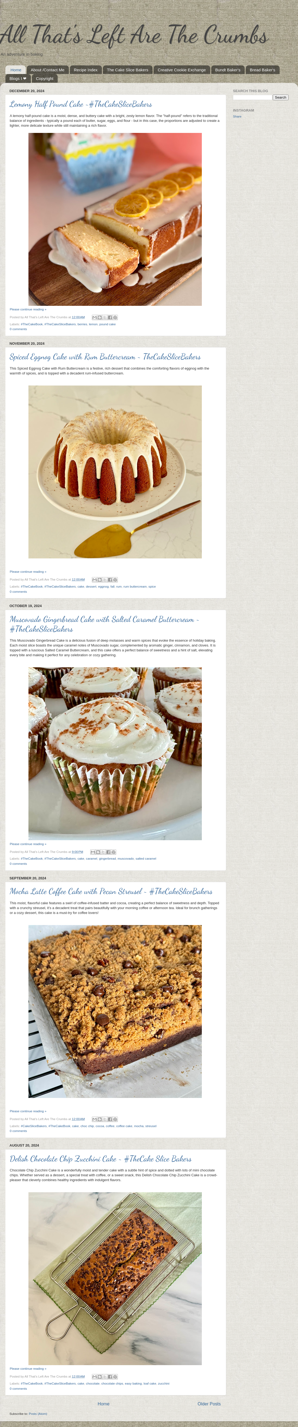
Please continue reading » (28, 309)
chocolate (92, 1383)
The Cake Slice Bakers (127, 70)
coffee (110, 1126)
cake (80, 586)
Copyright (44, 78)
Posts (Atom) (38, 1413)
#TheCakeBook (32, 324)
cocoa (100, 1126)
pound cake (107, 324)
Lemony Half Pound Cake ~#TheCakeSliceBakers (81, 104)
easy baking (133, 1383)
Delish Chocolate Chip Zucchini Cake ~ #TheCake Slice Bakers (101, 1158)
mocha (139, 1126)
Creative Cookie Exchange (182, 70)
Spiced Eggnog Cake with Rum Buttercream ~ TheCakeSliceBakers (105, 356)
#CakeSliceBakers (34, 1126)
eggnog (103, 586)
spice (152, 586)
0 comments (18, 329)
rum (119, 586)
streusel (151, 1126)
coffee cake (124, 1126)
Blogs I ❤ (18, 78)
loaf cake (150, 1383)
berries (82, 324)
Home (16, 70)
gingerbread (107, 858)
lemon (93, 324)
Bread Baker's (262, 70)
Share (237, 116)
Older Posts (209, 1403)
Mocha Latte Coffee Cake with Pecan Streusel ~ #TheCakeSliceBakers (111, 891)
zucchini (163, 1383)
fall (113, 586)
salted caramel (146, 858)
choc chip (87, 1126)
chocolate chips (112, 1383)
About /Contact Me (47, 70)
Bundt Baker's (228, 70)
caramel (91, 858)
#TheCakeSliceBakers (60, 324)
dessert (91, 586)
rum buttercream (135, 586)
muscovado (126, 858)
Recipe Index (86, 70)
